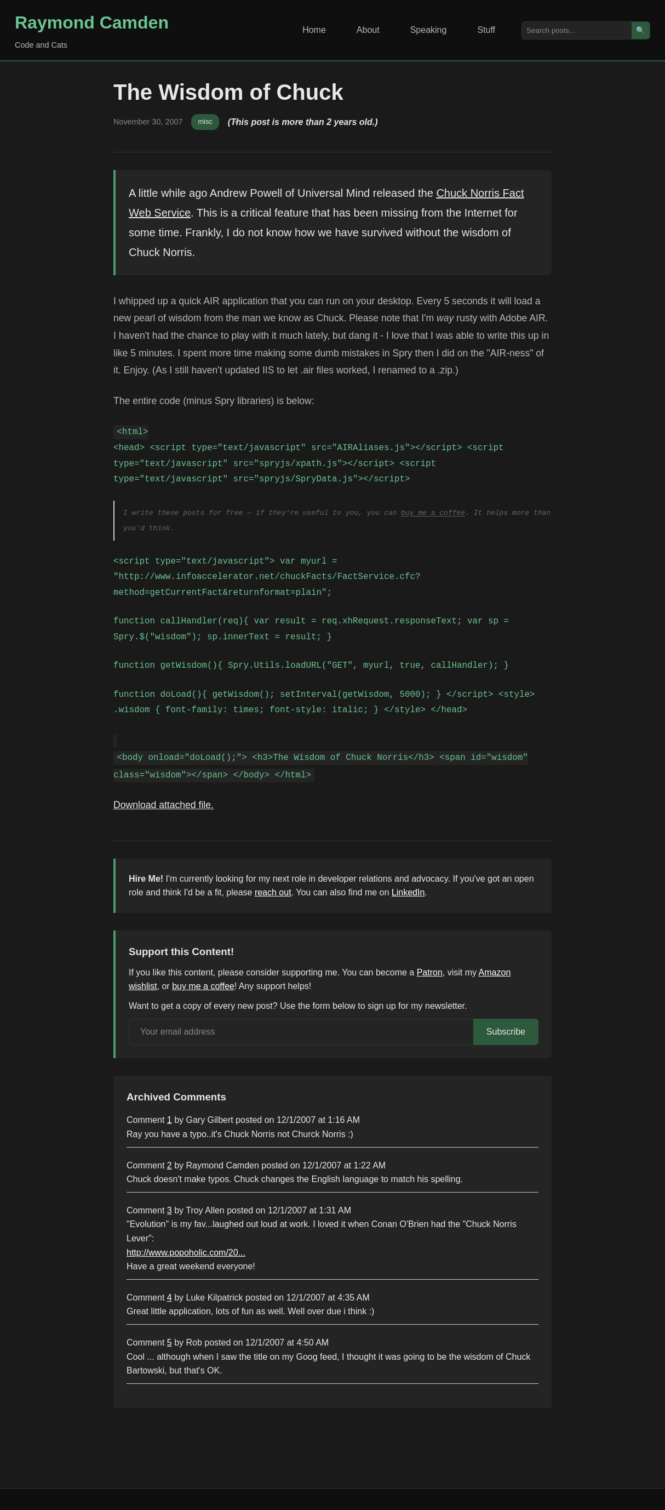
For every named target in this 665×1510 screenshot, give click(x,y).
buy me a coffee (433, 513)
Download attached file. (163, 804)
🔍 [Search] (640, 30)
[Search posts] (577, 30)
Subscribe (505, 1031)
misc (205, 121)
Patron (430, 972)
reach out (273, 892)
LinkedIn (408, 892)
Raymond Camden (92, 22)
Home (314, 30)
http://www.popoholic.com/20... (186, 1252)
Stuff (486, 30)
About (368, 30)
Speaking (428, 30)
